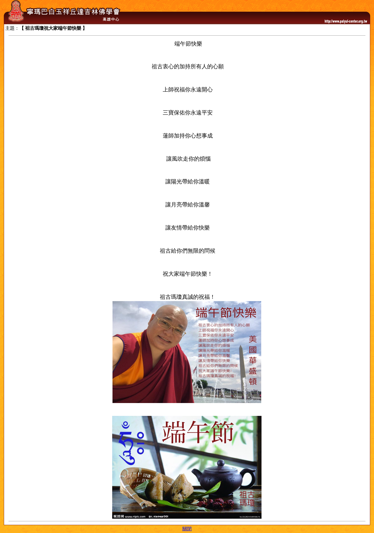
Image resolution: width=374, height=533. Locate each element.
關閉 (187, 528)
